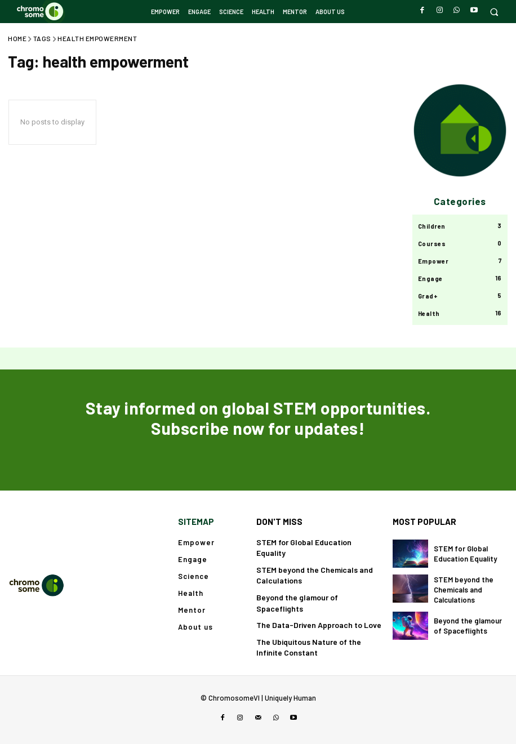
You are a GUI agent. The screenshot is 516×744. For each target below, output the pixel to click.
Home (17, 38)
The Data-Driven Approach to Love (318, 625)
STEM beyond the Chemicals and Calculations (463, 589)
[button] (494, 11)
